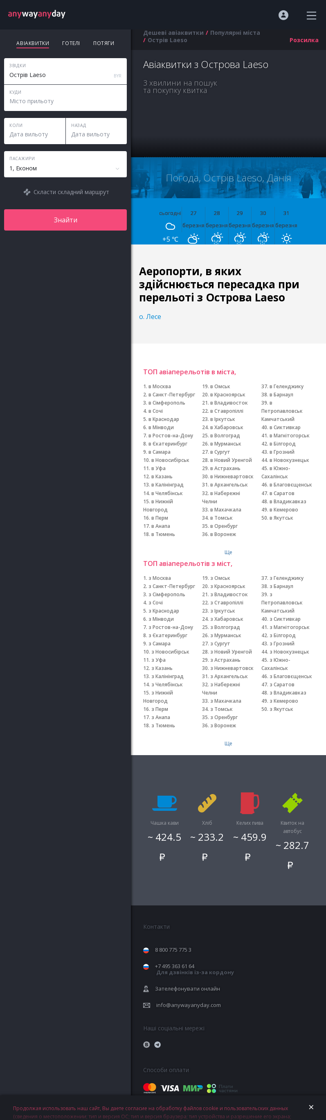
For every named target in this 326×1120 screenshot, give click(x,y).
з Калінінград (167, 676)
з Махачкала (225, 700)
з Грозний (282, 643)
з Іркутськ (222, 610)
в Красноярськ (227, 394)
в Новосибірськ (170, 460)
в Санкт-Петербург (171, 394)
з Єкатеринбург (167, 635)
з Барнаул (281, 586)
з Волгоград (225, 627)
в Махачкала (225, 509)
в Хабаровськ (226, 427)
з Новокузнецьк (289, 651)
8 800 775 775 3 (173, 949)
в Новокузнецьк (289, 460)
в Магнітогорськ (290, 435)
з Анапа (160, 717)
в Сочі (155, 410)
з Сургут (220, 643)
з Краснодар (163, 610)
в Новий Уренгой (231, 460)
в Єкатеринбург (167, 443)
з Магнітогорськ (290, 627)
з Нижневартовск (232, 668)
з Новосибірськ (170, 651)
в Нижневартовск (232, 476)
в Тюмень (163, 534)
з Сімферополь (166, 594)
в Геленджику (287, 386)
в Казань (162, 476)
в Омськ (220, 386)
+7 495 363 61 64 (194, 969)
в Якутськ (281, 517)
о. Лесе (150, 316)
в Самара (159, 451)
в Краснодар (163, 419)
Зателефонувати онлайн (187, 988)
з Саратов (282, 684)
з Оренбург (224, 717)
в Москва (159, 386)
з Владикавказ (288, 692)
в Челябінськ (167, 493)
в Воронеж (223, 534)
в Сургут (220, 451)
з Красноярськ (227, 586)
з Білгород (283, 635)
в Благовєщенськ (291, 484)
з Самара (159, 643)
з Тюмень (163, 725)
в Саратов (282, 493)
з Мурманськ (225, 635)
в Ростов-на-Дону (170, 435)
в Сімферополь (166, 402)
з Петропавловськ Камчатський (282, 602)
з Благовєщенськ (291, 676)
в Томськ (221, 517)
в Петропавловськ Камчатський (282, 411)
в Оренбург (224, 526)
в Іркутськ (222, 419)
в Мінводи (161, 427)
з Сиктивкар (285, 618)
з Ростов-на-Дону (170, 627)
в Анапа (160, 526)
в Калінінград (167, 484)
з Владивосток (229, 594)
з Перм (159, 709)
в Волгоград (225, 435)
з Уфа (158, 659)
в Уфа (158, 468)
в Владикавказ (288, 501)
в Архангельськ (229, 484)
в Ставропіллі (226, 410)
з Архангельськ (229, 676)
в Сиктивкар (285, 427)
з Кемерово (284, 700)
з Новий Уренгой (231, 651)
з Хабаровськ (226, 618)
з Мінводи (161, 618)
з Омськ (220, 578)
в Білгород (283, 443)
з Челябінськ (167, 684)
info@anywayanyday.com (188, 1005)
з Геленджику (287, 578)
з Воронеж (223, 725)
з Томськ (221, 709)
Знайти (65, 219)
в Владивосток (229, 402)
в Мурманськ (225, 443)
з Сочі (155, 602)
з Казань (162, 668)
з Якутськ (281, 709)
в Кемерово (284, 509)
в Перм (159, 517)
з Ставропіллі (226, 602)
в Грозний (282, 451)
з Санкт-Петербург (171, 586)
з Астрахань (225, 659)
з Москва (159, 578)
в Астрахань (225, 468)
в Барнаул (281, 394)
